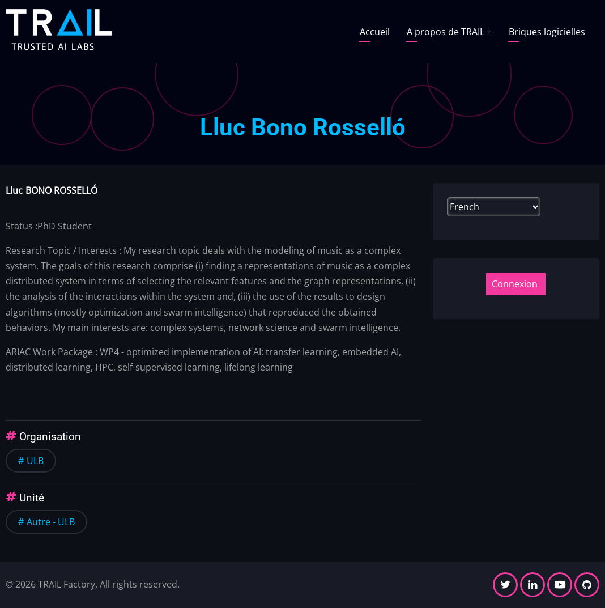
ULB (35, 460)
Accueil (375, 31)
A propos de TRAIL (449, 31)
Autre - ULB (51, 522)
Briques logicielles (547, 31)
